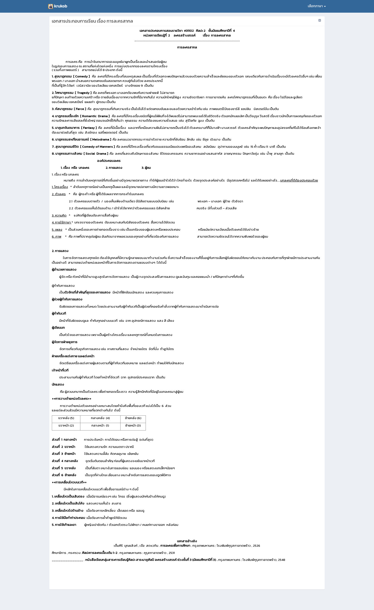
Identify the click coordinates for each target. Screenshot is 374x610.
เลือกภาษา (317, 6)
